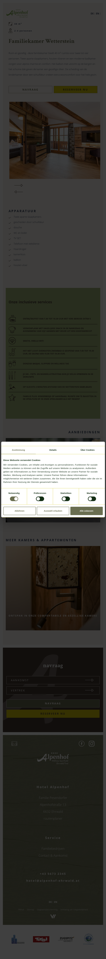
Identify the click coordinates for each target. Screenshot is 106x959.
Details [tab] (53, 450)
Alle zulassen (86, 511)
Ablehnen (19, 511)
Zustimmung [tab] (18, 450)
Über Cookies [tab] (88, 450)
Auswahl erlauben (53, 511)
